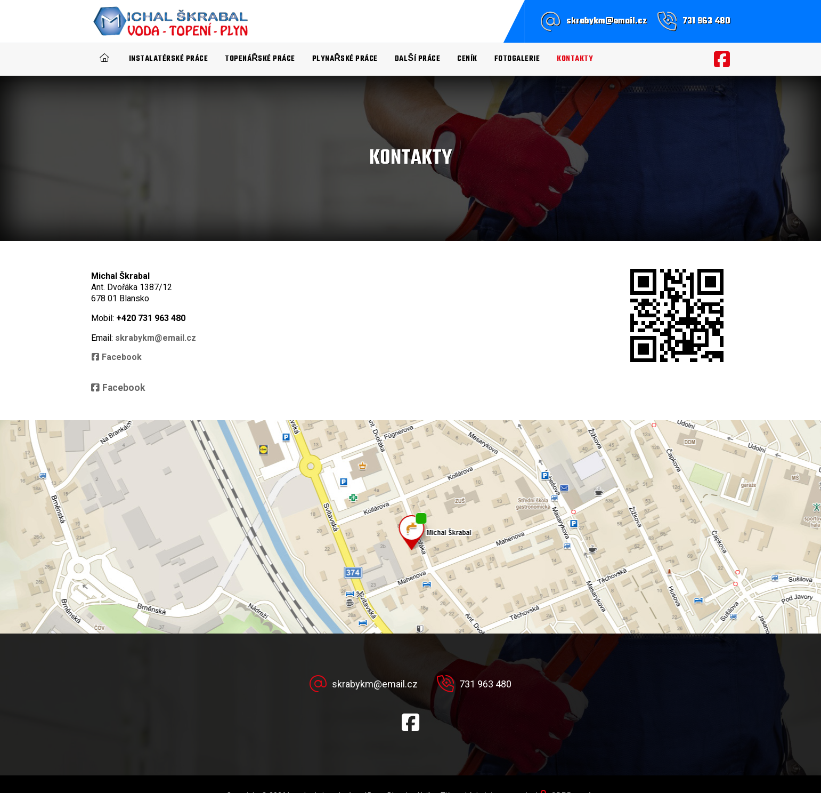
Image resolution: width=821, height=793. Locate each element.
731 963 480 (706, 21)
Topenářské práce (260, 59)
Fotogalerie (517, 59)
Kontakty (575, 59)
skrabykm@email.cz (606, 21)
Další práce (417, 59)
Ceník (467, 59)
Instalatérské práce (168, 59)
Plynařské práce (345, 59)
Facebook (122, 357)
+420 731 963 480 (150, 318)
